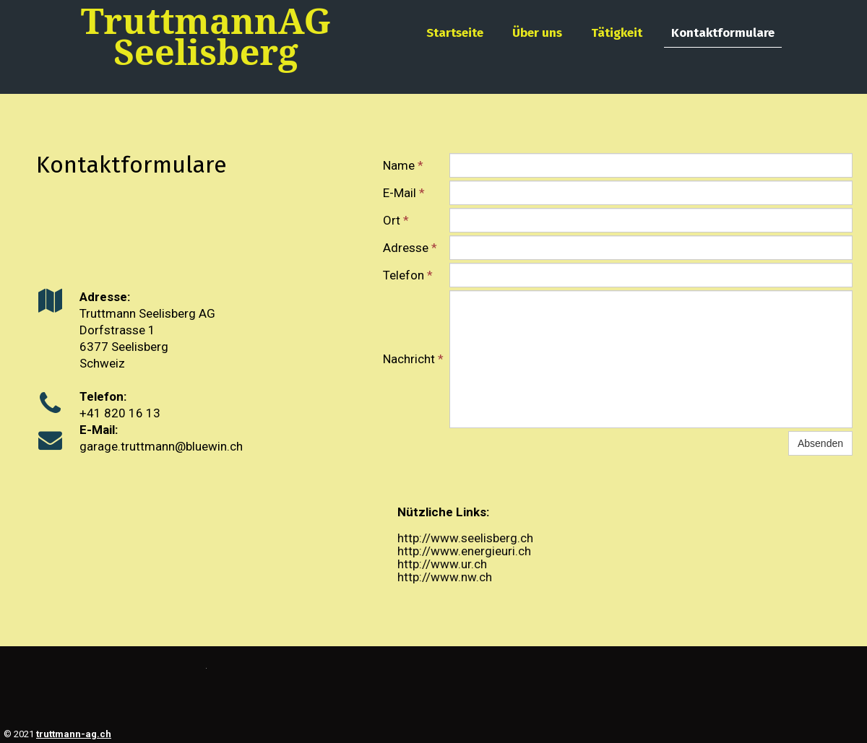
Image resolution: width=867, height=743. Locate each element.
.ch (484, 577)
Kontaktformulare (723, 32)
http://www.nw (436, 577)
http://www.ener (441, 551)
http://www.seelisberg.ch (465, 538)
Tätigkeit (616, 32)
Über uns (537, 32)
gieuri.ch (508, 551)
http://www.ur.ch (442, 564)
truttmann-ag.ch (73, 734)
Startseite (454, 32)
